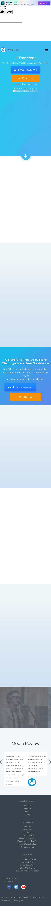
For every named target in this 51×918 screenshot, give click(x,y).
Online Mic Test (27, 862)
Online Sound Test (27, 865)
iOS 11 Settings (27, 832)
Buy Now (25, 78)
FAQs (27, 811)
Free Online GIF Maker (27, 859)
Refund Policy (6, 901)
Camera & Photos (27, 835)
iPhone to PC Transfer (27, 838)
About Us (27, 806)
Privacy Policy (38, 897)
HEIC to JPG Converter (27, 868)
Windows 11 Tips (27, 847)
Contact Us (27, 809)
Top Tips (27, 827)
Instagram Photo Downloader (27, 871)
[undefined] (9, 12)
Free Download (25, 69)
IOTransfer (10, 50)
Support (27, 814)
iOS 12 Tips (27, 830)
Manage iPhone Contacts (27, 844)
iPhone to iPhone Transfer (27, 841)
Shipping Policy (19, 901)
